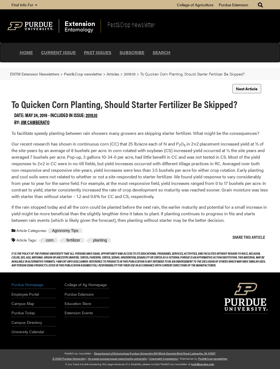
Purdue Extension (233, 4)
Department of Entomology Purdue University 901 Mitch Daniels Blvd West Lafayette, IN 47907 (154, 353)
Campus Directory (26, 322)
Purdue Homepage (27, 284)
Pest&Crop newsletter (131, 24)
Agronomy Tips (65, 230)
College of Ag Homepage (86, 284)
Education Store (78, 303)
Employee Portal (25, 294)
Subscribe (131, 52)
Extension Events (79, 312)
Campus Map (22, 303)
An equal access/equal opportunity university (117, 359)
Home (26, 52)
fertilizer (73, 240)
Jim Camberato (35, 122)
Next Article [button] (247, 88)
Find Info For (24, 4)
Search (161, 52)
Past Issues (97, 52)
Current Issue (58, 52)
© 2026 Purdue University (69, 359)
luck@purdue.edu (202, 364)
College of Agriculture (195, 4)
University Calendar (27, 331)
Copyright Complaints (163, 359)
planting (100, 240)
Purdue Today (23, 312)
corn (50, 240)
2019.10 (91, 115)
